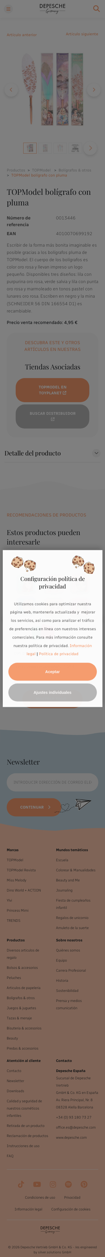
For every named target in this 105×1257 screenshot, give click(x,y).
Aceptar (52, 672)
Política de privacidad (58, 654)
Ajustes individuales (52, 692)
